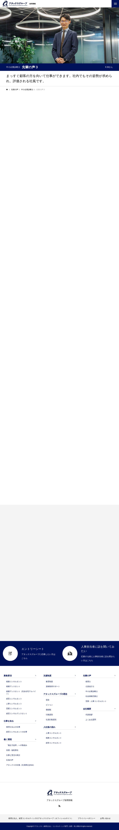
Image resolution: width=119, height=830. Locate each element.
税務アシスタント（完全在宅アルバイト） (21, 692)
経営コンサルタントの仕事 (16, 732)
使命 (47, 700)
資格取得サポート (53, 686)
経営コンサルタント (14, 699)
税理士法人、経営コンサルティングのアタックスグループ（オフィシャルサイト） (40, 818)
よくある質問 (91, 720)
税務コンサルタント (14, 682)
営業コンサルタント (14, 709)
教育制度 (49, 682)
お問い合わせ (105, 818)
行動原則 (49, 715)
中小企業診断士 (92, 691)
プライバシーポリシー (86, 818)
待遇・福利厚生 (12, 750)
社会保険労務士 (92, 696)
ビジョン (49, 705)
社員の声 (9, 760)
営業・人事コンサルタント (96, 701)
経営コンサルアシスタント (16, 714)
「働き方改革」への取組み (16, 745)
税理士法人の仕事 (13, 727)
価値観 (48, 710)
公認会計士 (90, 686)
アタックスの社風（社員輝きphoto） (20, 765)
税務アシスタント (13, 686)
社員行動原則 (51, 720)
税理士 (88, 682)
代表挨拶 (89, 715)
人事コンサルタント (14, 704)
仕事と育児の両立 (13, 755)
